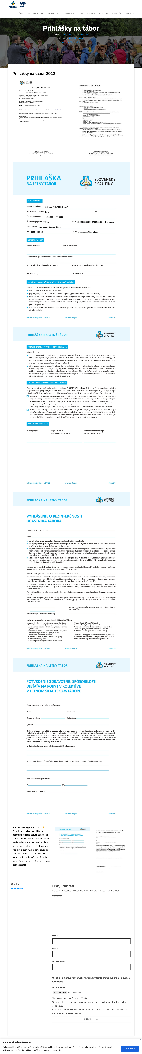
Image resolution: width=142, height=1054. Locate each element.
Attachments (58, 996)
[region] (71, 1046)
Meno (55, 945)
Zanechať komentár (71, 51)
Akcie (71, 47)
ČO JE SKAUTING (36, 13)
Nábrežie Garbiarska (123, 13)
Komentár (57, 905)
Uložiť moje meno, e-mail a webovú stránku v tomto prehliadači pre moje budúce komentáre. (91, 989)
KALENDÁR (69, 13)
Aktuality (54, 13)
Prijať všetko (130, 1049)
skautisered (85, 43)
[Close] (140, 1039)
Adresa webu (58, 970)
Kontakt (103, 13)
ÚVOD (21, 13)
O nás (81, 13)
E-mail (55, 957)
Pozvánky (78, 47)
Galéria (91, 13)
